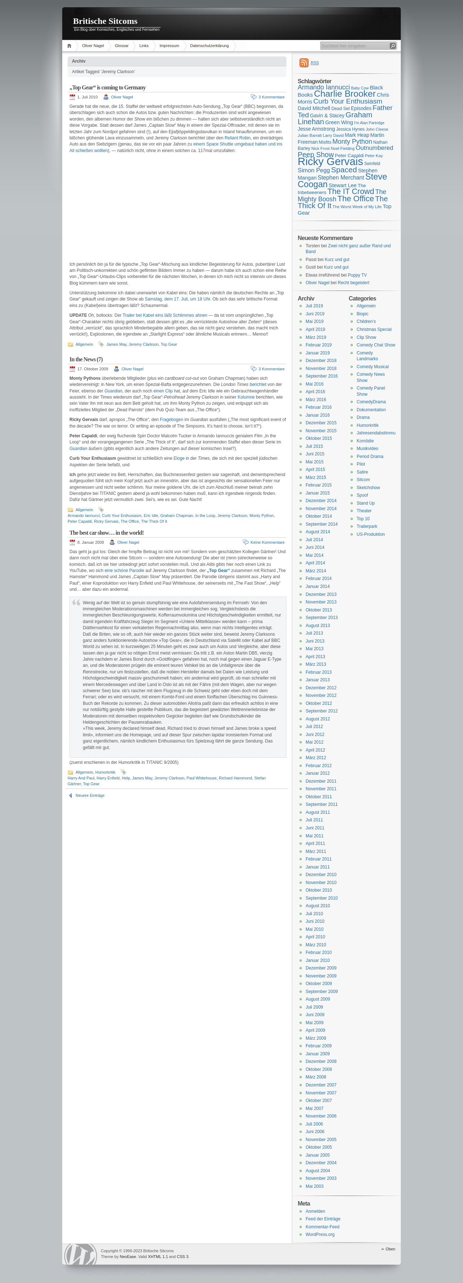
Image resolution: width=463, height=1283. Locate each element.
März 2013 (316, 664)
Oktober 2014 (319, 516)
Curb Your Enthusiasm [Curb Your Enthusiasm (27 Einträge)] (347, 101)
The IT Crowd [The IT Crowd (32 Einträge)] (350, 191)
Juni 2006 (315, 1131)
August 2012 (318, 719)
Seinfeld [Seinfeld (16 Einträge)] (372, 163)
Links (144, 45)
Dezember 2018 (321, 360)
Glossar (122, 45)
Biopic (363, 313)
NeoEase (128, 1256)
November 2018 (321, 368)
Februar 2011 (319, 859)
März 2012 (316, 757)
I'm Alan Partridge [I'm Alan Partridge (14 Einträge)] (369, 123)
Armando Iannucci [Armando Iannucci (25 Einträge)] (324, 87)
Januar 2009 (318, 1053)
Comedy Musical (373, 366)
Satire (362, 472)
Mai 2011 (314, 835)
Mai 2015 (314, 461)
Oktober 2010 (319, 890)
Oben (390, 1249)
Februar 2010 (319, 952)
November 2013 (321, 602)
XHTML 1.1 (158, 1256)
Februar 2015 (319, 485)
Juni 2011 (315, 827)
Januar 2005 (318, 1155)
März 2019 (316, 337)
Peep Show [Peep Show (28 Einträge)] (316, 155)
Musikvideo (367, 448)
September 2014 (322, 524)
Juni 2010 (315, 921)
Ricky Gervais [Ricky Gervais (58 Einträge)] (330, 161)
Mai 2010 (314, 929)
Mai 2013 (314, 648)
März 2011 (316, 851)
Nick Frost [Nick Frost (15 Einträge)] (320, 148)
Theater (364, 510)
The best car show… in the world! (106, 533)
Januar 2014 (318, 586)
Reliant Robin (238, 137)
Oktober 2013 (319, 610)
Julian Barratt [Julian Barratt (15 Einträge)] (310, 135)
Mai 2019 (314, 321)
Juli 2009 (314, 1007)
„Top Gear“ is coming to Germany (107, 87)
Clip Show (366, 337)
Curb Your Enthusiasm (121, 515)
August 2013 (318, 625)
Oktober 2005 (319, 1147)
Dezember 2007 (321, 1085)
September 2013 (322, 617)
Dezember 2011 (321, 781)
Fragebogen (171, 419)
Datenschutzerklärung (209, 45)
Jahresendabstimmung (378, 433)
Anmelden (315, 1211)
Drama (363, 417)
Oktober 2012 (319, 703)
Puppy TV (357, 275)
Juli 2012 (314, 726)
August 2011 (318, 812)
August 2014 (318, 531)
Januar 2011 (318, 867)
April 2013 (315, 656)
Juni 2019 (315, 313)
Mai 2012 (314, 742)
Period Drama (370, 456)
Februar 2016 (319, 407)
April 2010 (315, 936)
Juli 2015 (314, 446)
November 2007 (321, 1092)
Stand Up (366, 503)
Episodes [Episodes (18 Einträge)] (361, 108)
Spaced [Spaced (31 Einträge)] (344, 169)
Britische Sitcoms (105, 21)
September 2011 (322, 804)
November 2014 (321, 508)
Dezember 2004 (321, 1162)
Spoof (362, 495)
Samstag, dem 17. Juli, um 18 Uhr (177, 299)
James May (116, 344)
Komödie (365, 440)
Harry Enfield (108, 778)
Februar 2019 (319, 345)
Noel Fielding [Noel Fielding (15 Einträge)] (342, 148)
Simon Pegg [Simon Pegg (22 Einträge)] (314, 170)
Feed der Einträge (323, 1218)
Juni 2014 (315, 547)
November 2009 (321, 976)
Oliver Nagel (93, 45)
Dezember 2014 (321, 500)
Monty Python (262, 515)
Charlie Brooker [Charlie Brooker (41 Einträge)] (345, 93)
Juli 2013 (314, 633)
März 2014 (316, 570)
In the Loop (205, 515)
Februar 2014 (319, 578)
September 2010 (322, 898)
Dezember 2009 (321, 968)
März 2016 (316, 399)
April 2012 (315, 750)
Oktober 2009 (319, 983)
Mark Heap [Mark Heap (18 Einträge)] (357, 135)
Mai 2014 (314, 555)
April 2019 (315, 329)
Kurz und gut (337, 259)
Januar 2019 (318, 353)
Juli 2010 (314, 913)
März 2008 (316, 1077)
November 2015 (321, 430)
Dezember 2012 (321, 687)
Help (126, 778)
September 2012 (322, 711)
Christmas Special (374, 329)
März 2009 (316, 1038)
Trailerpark (367, 526)
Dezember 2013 (321, 594)
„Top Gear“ (218, 570)
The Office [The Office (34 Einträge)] (355, 198)
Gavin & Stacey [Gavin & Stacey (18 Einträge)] (327, 115)
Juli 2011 (314, 820)
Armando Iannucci (84, 515)
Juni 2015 (315, 454)
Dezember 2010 (321, 874)
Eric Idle (151, 515)
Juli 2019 (314, 305)
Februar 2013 (319, 672)
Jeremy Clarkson (144, 344)
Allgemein (84, 344)
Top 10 (363, 518)
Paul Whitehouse (202, 778)
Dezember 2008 (321, 1061)
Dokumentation (371, 409)
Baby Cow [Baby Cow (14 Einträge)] (360, 88)
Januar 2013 (318, 679)
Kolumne (246, 397)
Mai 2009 (314, 1022)
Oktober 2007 (319, 1100)
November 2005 (321, 1139)
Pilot (361, 464)
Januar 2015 (318, 493)
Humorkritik (105, 772)
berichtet (258, 384)
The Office (130, 521)
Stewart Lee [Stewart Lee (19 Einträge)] (343, 185)
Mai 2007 (314, 1108)
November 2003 (321, 1178)
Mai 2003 (314, 1186)
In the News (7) (86, 359)
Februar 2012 (319, 765)
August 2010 (318, 905)
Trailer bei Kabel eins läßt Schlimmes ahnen (165, 315)
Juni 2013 (315, 641)
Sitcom (363, 479)
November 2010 (321, 882)
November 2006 (321, 1116)
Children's (366, 321)
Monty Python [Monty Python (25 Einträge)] (352, 141)
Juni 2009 (315, 1014)
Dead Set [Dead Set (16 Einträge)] (340, 108)
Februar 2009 (319, 1045)
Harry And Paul (81, 778)
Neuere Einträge (90, 795)
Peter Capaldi (80, 521)
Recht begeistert (353, 282)
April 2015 (315, 469)
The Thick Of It (154, 521)
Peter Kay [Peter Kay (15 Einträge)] (374, 155)
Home (70, 45)
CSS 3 (182, 1256)
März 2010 (316, 944)
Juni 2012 (315, 734)
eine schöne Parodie (124, 570)
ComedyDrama (371, 401)
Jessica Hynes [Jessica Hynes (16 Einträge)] (350, 129)
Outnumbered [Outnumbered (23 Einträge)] (374, 147)
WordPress (80, 1254)
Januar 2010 (318, 960)
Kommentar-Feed (322, 1226)
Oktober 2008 (319, 1069)
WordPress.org (320, 1234)
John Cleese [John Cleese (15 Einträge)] (377, 129)
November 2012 (321, 695)
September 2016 (322, 376)
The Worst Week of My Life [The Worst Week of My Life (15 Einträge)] (357, 207)
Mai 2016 (314, 384)
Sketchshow (368, 487)
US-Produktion (371, 534)
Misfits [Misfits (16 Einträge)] (325, 142)
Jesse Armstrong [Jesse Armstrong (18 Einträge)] (316, 129)
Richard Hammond (235, 778)
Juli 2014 (314, 539)
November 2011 (321, 788)
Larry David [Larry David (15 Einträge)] (333, 135)
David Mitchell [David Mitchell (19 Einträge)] (314, 108)
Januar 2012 (318, 773)
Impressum (169, 45)
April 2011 (315, 843)
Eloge (179, 458)
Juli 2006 (314, 1124)
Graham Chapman (176, 515)
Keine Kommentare (268, 542)
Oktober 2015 (319, 438)
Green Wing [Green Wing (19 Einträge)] (339, 122)
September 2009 (322, 991)
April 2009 (315, 1030)
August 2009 (318, 999)
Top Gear (169, 344)
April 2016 (315, 391)
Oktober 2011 (319, 796)
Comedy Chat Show (376, 345)
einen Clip (163, 391)
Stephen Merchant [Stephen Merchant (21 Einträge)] (341, 177)
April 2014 (315, 562)
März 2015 (316, 477)
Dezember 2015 (321, 422)
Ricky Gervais (106, 521)
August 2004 (318, 1170)
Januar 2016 (318, 415)
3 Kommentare (272, 97)
